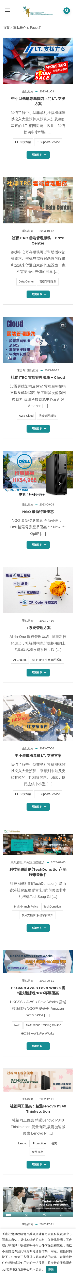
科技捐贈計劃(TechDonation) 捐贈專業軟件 (38, 872)
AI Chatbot (20, 659)
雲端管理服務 (47, 281)
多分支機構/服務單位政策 (37, 915)
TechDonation (52, 906)
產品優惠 (37, 1151)
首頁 (6, 27)
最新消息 (16, 862)
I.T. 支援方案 (23, 142)
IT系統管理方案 (38, 627)
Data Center (26, 281)
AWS (17, 1025)
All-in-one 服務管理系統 (47, 659)
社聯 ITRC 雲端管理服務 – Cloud (38, 377)
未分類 (21, 370)
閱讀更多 (37, 154)
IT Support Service (48, 142)
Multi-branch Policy (26, 906)
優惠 (54, 1143)
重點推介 (27, 91)
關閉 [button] (51, 1269)
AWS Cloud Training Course (43, 1025)
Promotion (39, 1143)
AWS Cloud (26, 415)
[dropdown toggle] (7, 10)
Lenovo (22, 1143)
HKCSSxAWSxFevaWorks (37, 1033)
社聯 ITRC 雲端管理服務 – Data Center (38, 240)
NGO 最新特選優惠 (38, 511)
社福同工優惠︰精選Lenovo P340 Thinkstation (38, 1109)
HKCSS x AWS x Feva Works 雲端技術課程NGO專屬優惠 (38, 990)
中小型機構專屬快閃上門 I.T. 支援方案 (38, 101)
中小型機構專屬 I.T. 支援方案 (38, 755)
